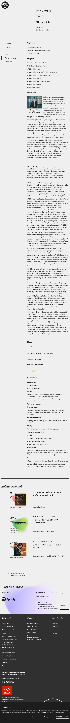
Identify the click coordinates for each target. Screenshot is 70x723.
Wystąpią (8, 44)
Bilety (6, 54)
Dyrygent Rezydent (7, 656)
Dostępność (8, 62)
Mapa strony (5, 623)
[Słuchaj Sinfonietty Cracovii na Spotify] (8, 599)
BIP (3, 665)
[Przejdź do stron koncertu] (50, 494)
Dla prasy (4, 662)
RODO (4, 633)
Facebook (55, 623)
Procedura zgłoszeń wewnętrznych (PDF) (7, 643)
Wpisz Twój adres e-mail (42, 596)
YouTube (54, 633)
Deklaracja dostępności (8, 630)
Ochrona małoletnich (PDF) (9, 640)
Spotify (54, 630)
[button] (36, 716)
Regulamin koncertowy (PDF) (8, 648)
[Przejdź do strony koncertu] (20, 499)
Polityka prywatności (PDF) (9, 636)
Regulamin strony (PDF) (8, 652)
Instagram (55, 627)
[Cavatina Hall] (33, 371)
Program (7, 47)
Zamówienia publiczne (8, 627)
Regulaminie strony (54, 608)
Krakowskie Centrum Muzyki (9, 659)
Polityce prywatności (59, 712)
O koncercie (9, 51)
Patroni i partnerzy (10, 58)
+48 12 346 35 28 (32, 626)
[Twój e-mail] (52, 599)
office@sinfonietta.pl (32, 623)
